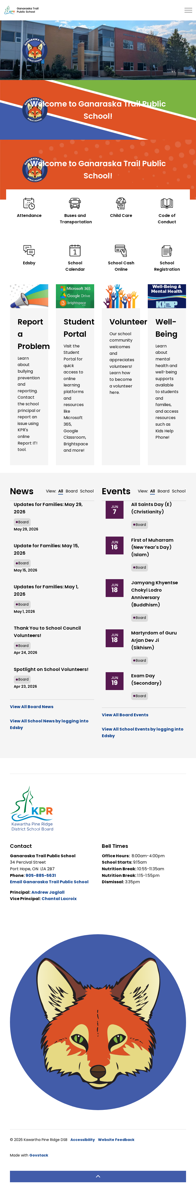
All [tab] (60, 491)
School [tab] (87, 491)
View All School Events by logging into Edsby (142, 732)
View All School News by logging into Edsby (49, 724)
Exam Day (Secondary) (146, 679)
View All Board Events (125, 715)
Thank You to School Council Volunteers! (47, 632)
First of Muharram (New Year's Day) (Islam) (152, 547)
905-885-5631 (41, 875)
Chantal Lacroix (59, 899)
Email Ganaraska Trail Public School (49, 882)
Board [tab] (72, 491)
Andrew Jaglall (48, 892)
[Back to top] (98, 1176)
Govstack (38, 1155)
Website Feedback (116, 1139)
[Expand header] (188, 10)
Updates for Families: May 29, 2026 (48, 508)
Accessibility (82, 1139)
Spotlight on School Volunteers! (51, 669)
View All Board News (31, 707)
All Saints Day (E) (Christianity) (151, 508)
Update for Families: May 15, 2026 (46, 549)
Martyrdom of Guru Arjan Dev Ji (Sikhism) (154, 640)
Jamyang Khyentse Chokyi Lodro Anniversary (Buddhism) (154, 593)
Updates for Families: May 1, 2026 (46, 590)
